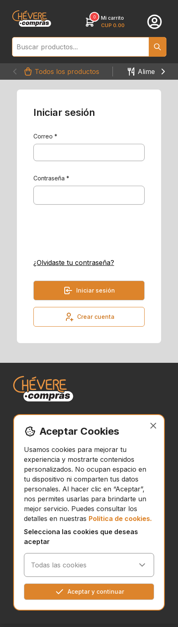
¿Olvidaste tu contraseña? (73, 262)
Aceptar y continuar (89, 592)
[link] (32, 18)
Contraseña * (51, 178)
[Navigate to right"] (163, 71)
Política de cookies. (120, 518)
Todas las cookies (89, 565)
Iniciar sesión (89, 290)
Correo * (45, 136)
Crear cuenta (89, 317)
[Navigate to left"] (15, 71)
